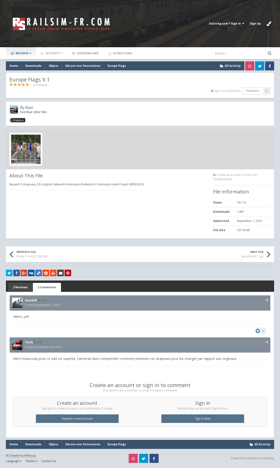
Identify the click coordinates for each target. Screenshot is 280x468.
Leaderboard (87, 53)
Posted (42, 305)
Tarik (29, 342)
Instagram (249, 65)
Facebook (269, 65)
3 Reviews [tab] (20, 287)
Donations (122, 53)
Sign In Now (203, 419)
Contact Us (48, 461)
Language (13, 461)
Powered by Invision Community (252, 458)
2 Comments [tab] (47, 287)
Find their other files (33, 112)
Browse (23, 53)
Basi (29, 107)
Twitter (259, 65)
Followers (252, 91)
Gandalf (31, 300)
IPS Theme (13, 456)
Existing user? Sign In (226, 23)
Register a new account (77, 419)
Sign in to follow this (227, 91)
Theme (31, 461)
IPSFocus (30, 456)
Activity (53, 53)
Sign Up (255, 23)
